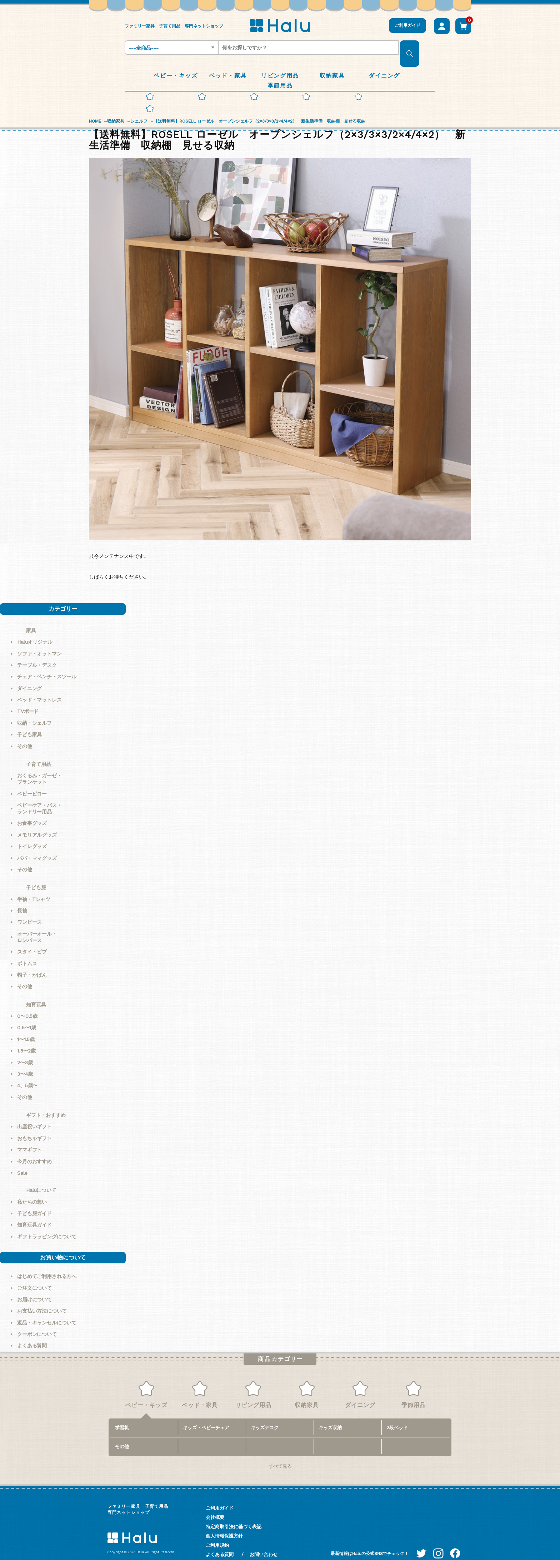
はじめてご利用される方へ (46, 1264)
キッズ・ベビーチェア (206, 1415)
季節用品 (413, 1382)
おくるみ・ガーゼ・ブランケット (39, 767)
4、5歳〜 (27, 1073)
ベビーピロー (32, 781)
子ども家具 (29, 722)
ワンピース (29, 910)
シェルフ (139, 109)
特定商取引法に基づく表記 (233, 1514)
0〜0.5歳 (27, 1004)
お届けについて (34, 1287)
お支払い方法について (41, 1299)
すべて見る (280, 1454)
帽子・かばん (32, 963)
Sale (22, 1161)
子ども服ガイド (34, 1201)
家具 (31, 618)
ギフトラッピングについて (46, 1224)
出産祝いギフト (34, 1114)
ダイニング (29, 676)
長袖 (22, 898)
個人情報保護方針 (224, 1523)
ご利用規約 (217, 1533)
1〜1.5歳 (26, 1027)
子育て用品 (38, 752)
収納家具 (115, 109)
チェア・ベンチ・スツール (46, 664)
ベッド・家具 (200, 1382)
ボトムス (27, 951)
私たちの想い (32, 1190)
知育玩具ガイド (34, 1212)
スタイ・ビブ (32, 939)
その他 (24, 734)
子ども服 (36, 875)
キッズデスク (265, 1415)
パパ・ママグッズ (37, 846)
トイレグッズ (32, 834)
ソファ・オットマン (39, 641)
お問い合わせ (264, 1542)
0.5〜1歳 (26, 1015)
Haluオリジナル (34, 630)
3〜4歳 (24, 1062)
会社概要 (215, 1505)
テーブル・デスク (37, 653)
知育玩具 (36, 992)
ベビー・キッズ (146, 1382)
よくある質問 (32, 1333)
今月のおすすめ (34, 1149)
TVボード (28, 699)
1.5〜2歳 (26, 1038)
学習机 (122, 1415)
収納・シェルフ (34, 711)
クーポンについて (37, 1322)
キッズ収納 (330, 1415)
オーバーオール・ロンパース (37, 925)
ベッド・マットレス (39, 687)
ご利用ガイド (407, 25)
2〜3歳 (24, 1050)
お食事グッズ (32, 811)
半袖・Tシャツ (33, 887)
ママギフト (29, 1137)
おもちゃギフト (34, 1126)
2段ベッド (397, 1415)
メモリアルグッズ (37, 823)
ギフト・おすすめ (46, 1103)
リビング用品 (253, 1382)
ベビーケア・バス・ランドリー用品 (39, 796)
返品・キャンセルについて (46, 1310)
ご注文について (34, 1276)
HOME (95, 109)
